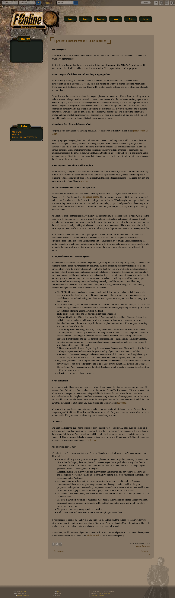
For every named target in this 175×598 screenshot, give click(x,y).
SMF (100, 593)
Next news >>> (145, 551)
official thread (93, 535)
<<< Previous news (58, 551)
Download (100, 18)
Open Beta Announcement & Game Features (80, 40)
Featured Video (24, 38)
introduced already (91, 197)
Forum (145, 18)
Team (115, 18)
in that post (92, 440)
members (23, 591)
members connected (23, 595)
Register (48, 2)
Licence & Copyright (97, 595)
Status (24, 126)
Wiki (130, 18)
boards (59, 591)
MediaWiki (106, 593)
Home (70, 18)
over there (85, 181)
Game (85, 18)
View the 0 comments (143, 546)
